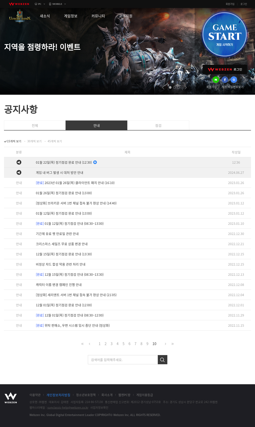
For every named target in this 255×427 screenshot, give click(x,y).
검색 (162, 359)
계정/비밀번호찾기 (232, 86)
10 (154, 343)
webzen (19, 4)
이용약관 (35, 395)
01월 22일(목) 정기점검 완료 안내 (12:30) (66, 162)
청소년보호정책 (86, 395)
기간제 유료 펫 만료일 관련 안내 (57, 233)
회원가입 (230, 4)
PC (39, 4)
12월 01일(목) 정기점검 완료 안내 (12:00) (64, 305)
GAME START (224, 34)
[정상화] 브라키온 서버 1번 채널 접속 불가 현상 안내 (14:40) (76, 203)
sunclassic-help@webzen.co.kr (67, 407)
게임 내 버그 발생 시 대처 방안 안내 (59, 172)
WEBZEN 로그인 (225, 69)
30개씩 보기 (34, 141)
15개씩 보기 (14, 141)
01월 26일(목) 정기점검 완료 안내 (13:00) (64, 192)
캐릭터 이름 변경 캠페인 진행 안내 (59, 284)
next (185, 87)
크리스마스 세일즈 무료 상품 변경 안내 (62, 243)
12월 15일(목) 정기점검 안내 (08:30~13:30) (70, 274)
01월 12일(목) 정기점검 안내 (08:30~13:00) (70, 223)
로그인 (243, 4)
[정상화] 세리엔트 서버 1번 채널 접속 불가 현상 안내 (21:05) (76, 294)
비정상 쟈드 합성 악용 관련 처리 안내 (60, 264)
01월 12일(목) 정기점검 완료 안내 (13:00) (64, 213)
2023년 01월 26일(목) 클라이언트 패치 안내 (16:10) (75, 182)
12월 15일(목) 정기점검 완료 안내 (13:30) (64, 254)
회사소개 (107, 395)
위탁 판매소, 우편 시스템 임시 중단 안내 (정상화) (73, 325)
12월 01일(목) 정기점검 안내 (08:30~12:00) (70, 315)
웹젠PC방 (124, 395)
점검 (158, 125)
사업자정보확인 (99, 407)
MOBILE (57, 4)
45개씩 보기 (55, 141)
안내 (96, 125)
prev (163, 87)
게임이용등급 (144, 395)
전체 (35, 125)
